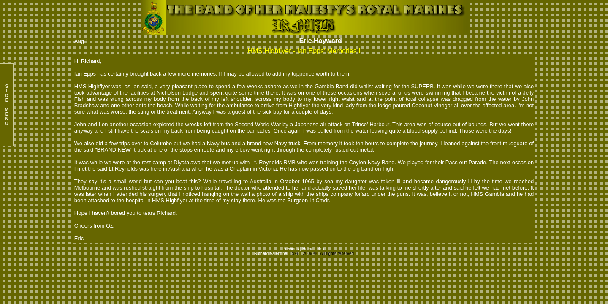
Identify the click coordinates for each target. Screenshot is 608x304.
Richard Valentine (270, 253)
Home (308, 249)
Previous (291, 249)
